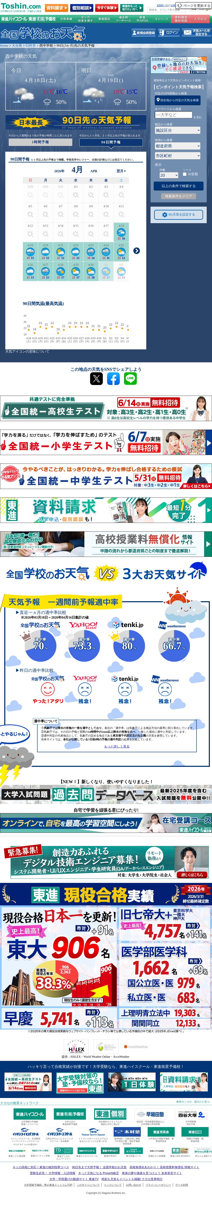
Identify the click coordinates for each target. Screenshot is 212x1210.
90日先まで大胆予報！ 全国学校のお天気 (99, 1167)
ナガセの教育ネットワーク (19, 1103)
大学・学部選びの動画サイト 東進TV (74, 1179)
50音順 (193, 174)
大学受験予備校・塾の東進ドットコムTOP (48, 1184)
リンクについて (113, 1184)
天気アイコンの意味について (27, 351)
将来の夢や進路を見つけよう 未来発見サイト (152, 1173)
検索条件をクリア (178, 196)
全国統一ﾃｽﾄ (163, 5)
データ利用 (181, 1184)
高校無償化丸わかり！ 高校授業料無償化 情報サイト (164, 1167)
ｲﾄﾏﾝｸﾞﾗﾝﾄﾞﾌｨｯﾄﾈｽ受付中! (25, 1144)
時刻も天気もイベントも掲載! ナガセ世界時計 (132, 1179)
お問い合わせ (133, 1184)
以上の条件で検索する (179, 186)
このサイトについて (88, 1184)
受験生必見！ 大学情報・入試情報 (52, 1173)
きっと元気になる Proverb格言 (98, 1173)
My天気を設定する (178, 214)
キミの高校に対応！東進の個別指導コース (41, 1167)
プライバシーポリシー (158, 1184)
